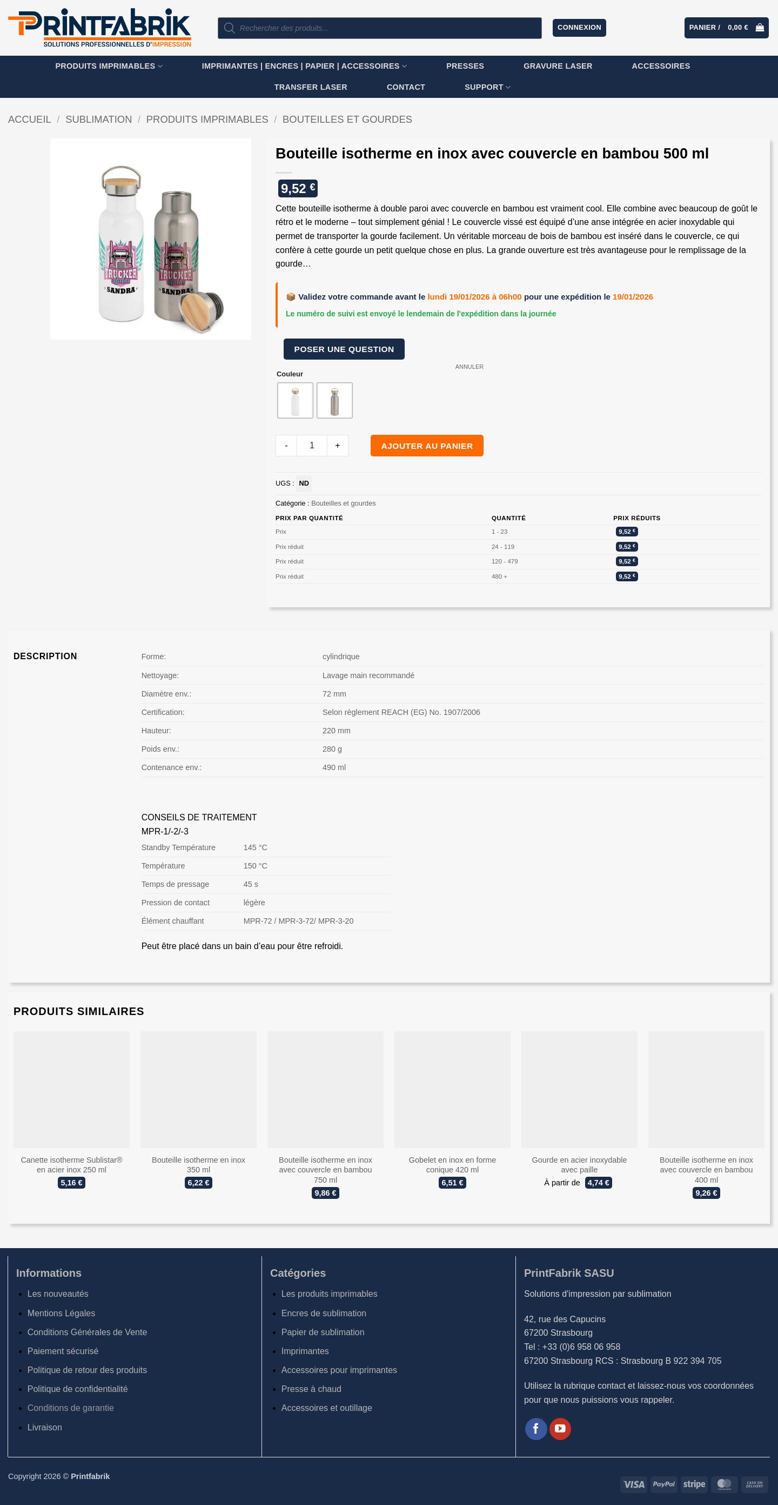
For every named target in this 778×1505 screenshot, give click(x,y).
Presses (465, 66)
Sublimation (98, 119)
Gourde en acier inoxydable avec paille (579, 1165)
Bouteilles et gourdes (347, 119)
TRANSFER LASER (310, 87)
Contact (406, 87)
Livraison (45, 1427)
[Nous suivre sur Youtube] (560, 1429)
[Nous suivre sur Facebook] (536, 1429)
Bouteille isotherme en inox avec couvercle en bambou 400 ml (706, 1170)
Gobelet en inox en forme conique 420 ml (453, 1165)
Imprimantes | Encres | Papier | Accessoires (304, 66)
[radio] (295, 400)
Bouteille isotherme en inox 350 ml (198, 1165)
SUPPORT (488, 87)
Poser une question (344, 349)
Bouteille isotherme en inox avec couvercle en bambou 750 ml (325, 1170)
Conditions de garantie (71, 1408)
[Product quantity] (312, 445)
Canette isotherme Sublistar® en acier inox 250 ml (71, 1165)
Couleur (290, 374)
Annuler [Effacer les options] (469, 366)
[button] (579, 28)
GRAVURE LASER (558, 66)
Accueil (29, 119)
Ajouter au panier (427, 445)
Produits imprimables (108, 66)
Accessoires (661, 66)
